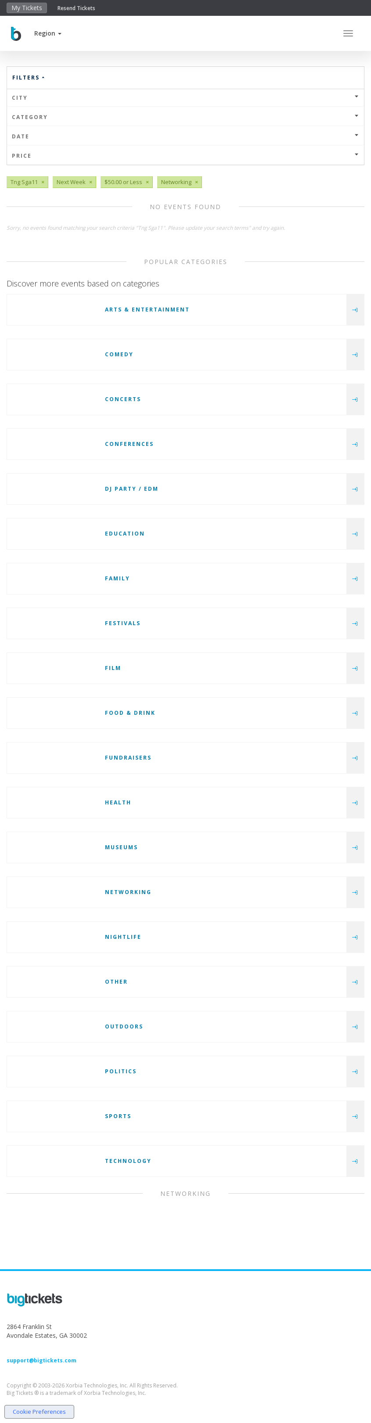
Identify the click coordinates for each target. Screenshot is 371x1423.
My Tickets (26, 8)
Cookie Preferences (39, 1412)
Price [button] (185, 155)
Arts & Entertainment (147, 309)
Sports (118, 1116)
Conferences (129, 444)
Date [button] (185, 136)
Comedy (119, 354)
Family (117, 578)
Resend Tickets (76, 8)
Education (125, 533)
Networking (128, 892)
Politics (121, 1071)
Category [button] (185, 117)
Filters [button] (29, 77)
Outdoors (124, 1026)
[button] (47, 33)
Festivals (122, 623)
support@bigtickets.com (41, 1360)
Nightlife (123, 937)
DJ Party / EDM (131, 488)
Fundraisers (128, 757)
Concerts (123, 399)
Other (116, 981)
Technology (128, 1161)
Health (118, 802)
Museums (121, 847)
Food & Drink (130, 713)
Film (113, 668)
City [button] (185, 97)
